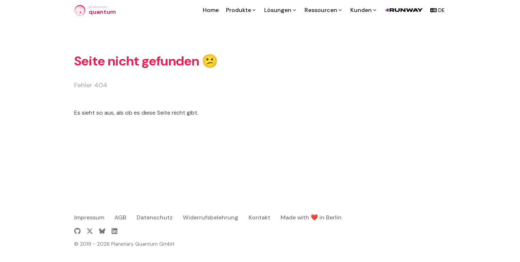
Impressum (89, 217)
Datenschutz (155, 217)
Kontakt (259, 217)
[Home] (211, 10)
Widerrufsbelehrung (210, 217)
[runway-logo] (404, 10)
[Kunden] (364, 10)
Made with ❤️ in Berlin (311, 217)
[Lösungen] (280, 10)
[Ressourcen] (324, 10)
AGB (120, 217)
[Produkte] (241, 10)
